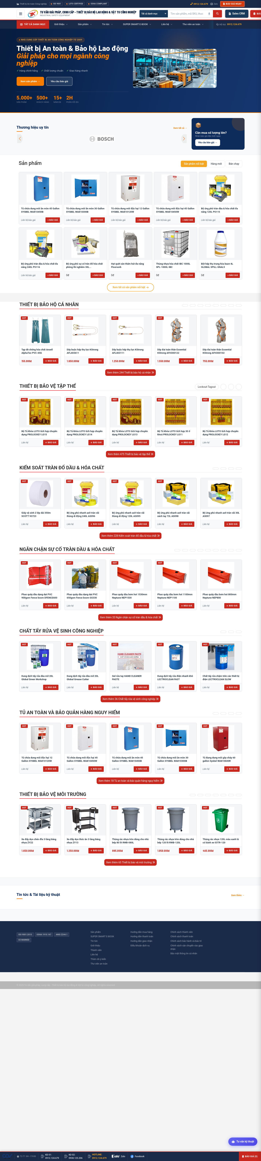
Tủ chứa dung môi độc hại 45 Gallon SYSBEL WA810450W (175, 210)
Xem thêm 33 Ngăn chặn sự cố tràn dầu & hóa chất (130, 617)
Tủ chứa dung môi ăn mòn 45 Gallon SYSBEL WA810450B (40, 210)
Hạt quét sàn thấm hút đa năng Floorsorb (127, 265)
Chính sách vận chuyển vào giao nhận (186, 947)
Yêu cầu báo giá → (207, 142)
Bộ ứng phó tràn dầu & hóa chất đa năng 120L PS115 (219, 210)
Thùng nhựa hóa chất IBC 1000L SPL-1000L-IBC (173, 265)
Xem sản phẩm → (30, 81)
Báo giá (50, 361)
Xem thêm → (238, 895)
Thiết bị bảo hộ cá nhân (49, 304)
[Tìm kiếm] (217, 13)
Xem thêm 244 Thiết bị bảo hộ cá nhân (130, 372)
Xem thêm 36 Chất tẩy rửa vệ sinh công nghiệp (130, 699)
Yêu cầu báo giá (59, 81)
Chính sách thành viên (181, 932)
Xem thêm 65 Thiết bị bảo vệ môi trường (130, 862)
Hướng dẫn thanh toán (142, 936)
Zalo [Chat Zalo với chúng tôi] (214, 4)
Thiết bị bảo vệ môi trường (53, 794)
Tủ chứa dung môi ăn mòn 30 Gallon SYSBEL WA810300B (85, 210)
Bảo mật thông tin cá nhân (183, 953)
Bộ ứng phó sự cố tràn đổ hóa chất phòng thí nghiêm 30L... (84, 265)
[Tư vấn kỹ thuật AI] (242, 1142)
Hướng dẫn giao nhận (141, 941)
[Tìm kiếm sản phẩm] (187, 13)
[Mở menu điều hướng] (21, 14)
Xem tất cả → (180, 128)
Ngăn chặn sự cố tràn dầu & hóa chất (67, 549)
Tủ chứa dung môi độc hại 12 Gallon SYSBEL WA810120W (130, 210)
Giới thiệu (95, 945)
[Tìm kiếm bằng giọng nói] (209, 13)
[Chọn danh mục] (154, 13)
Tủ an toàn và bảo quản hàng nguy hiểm (70, 712)
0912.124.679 (234, 24)
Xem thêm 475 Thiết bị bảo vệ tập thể (130, 454)
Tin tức (94, 941)
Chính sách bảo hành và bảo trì (186, 941)
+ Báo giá (52, 220)
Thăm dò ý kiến (98, 959)
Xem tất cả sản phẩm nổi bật (130, 287)
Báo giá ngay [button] (232, 4)
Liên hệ (94, 954)
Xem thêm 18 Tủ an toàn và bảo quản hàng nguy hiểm (130, 780)
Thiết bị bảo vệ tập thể (48, 386)
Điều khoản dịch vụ (140, 945)
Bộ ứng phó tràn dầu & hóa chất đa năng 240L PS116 (39, 265)
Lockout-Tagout (207, 386)
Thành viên (96, 950)
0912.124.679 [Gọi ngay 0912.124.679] (199, 4)
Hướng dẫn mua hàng (142, 932)
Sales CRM (237, 13)
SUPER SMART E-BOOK (102, 936)
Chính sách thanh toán (181, 936)
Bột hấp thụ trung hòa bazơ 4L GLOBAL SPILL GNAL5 (217, 265)
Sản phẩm (30, 163)
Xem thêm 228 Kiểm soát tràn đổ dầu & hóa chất (130, 535)
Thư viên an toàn (99, 963)
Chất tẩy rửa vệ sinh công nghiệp (62, 631)
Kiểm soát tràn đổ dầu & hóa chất (62, 467)
